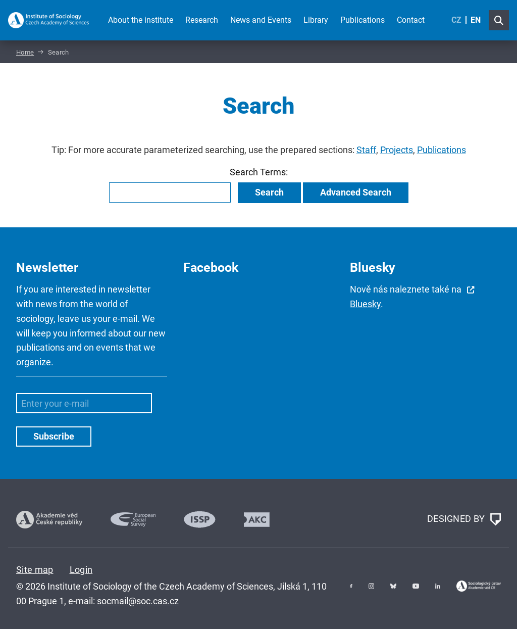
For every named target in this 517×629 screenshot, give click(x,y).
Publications (362, 20)
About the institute (140, 20)
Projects (396, 149)
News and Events (260, 20)
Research (201, 20)
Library (315, 20)
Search (269, 192)
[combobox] (170, 192)
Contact (411, 20)
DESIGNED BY (464, 519)
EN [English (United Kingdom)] (476, 20)
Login (81, 569)
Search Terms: (259, 172)
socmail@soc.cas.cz (138, 601)
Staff (366, 149)
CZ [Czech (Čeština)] (456, 20)
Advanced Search (355, 192)
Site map (35, 569)
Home (25, 52)
